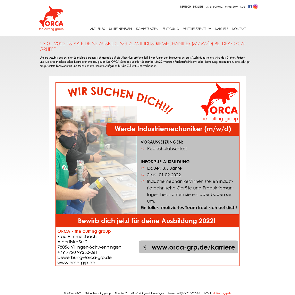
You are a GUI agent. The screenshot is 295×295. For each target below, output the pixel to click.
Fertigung (170, 29)
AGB (242, 6)
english (198, 6)
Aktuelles (97, 29)
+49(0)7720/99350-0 (188, 293)
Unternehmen (120, 29)
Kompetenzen (147, 29)
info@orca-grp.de (221, 293)
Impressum (231, 6)
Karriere (221, 29)
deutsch (185, 6)
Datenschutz (213, 6)
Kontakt (239, 29)
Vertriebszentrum (197, 29)
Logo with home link (51, 18)
